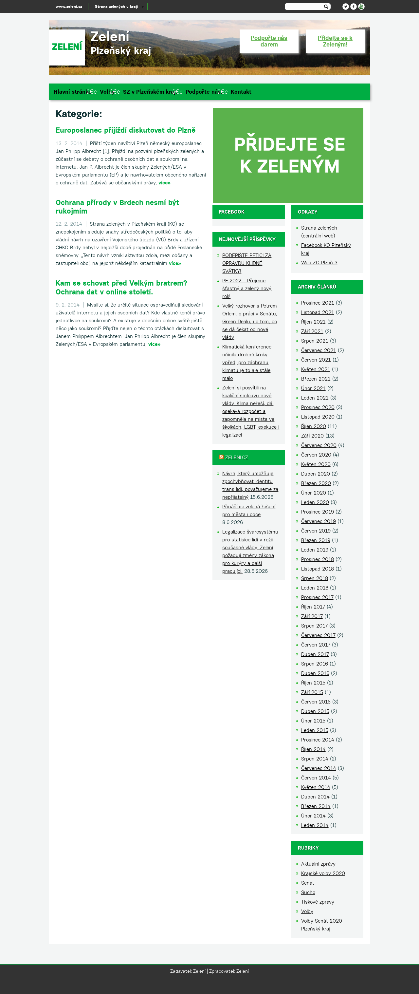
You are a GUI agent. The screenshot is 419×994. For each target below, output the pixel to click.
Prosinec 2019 (317, 512)
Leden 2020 (315, 502)
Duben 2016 (315, 673)
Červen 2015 (316, 702)
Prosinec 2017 (317, 597)
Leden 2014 (315, 825)
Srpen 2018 (314, 578)
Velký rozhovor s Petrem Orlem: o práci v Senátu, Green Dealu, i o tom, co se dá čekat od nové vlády (249, 321)
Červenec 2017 (318, 635)
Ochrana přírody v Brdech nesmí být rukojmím (117, 207)
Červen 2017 (315, 645)
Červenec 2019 (318, 521)
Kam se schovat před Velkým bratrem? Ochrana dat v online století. (121, 287)
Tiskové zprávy (317, 902)
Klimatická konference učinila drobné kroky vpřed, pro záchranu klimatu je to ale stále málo (246, 362)
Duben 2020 (315, 474)
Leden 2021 (315, 398)
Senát (307, 883)
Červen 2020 (316, 455)
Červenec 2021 (318, 350)
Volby (107, 91)
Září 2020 (312, 436)
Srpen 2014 (314, 759)
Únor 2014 (313, 816)
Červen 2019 (316, 531)
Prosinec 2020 (318, 407)
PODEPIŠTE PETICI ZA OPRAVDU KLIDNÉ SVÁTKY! (246, 263)
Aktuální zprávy (318, 864)
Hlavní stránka (72, 91)
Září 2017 (312, 616)
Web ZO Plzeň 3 (319, 262)
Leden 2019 (314, 550)
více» (164, 182)
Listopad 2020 (318, 417)
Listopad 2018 (317, 569)
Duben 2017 (315, 654)
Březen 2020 (316, 483)
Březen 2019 (315, 540)
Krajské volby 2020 (323, 873)
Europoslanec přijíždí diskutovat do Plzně (125, 130)
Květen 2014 (315, 787)
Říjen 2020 (313, 426)
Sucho (308, 892)
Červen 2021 (316, 360)
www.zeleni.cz (69, 6)
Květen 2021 (315, 369)
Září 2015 (312, 692)
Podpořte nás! (204, 91)
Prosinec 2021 (317, 303)
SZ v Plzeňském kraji (150, 91)
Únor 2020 (313, 493)
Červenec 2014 (318, 768)
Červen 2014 (316, 778)
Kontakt (241, 91)
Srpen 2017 (314, 626)
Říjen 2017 (313, 607)
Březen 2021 (316, 379)
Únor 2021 (313, 388)
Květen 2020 (316, 464)
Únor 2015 (313, 721)
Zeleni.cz (236, 457)
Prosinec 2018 (317, 559)
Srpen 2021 (314, 341)
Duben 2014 (315, 797)
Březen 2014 (316, 806)
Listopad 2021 (317, 312)
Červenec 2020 (319, 445)
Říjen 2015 (313, 683)
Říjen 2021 (313, 322)
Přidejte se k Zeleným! (335, 41)
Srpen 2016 (314, 664)
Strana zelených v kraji (116, 6)
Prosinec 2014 (317, 740)
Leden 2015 (314, 730)
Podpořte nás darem (269, 41)
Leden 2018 (314, 588)
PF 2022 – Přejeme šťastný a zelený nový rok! (246, 288)
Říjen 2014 (313, 749)
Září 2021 (312, 331)
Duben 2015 (315, 711)
